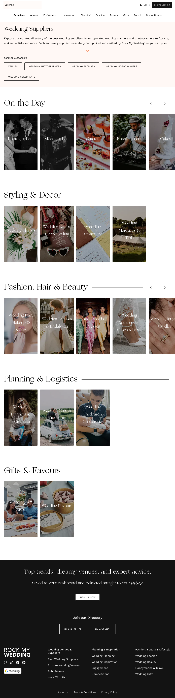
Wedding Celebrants (21, 77)
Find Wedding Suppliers (63, 659)
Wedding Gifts (144, 674)
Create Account (162, 5)
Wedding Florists (83, 66)
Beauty (114, 15)
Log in (144, 5)
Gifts (126, 15)
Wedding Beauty (145, 662)
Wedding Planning (103, 656)
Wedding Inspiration (105, 662)
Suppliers (19, 15)
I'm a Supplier (73, 629)
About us (63, 692)
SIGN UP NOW (87, 597)
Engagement (50, 15)
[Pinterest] (23, 662)
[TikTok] (11, 662)
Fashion (100, 15)
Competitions (153, 15)
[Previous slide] (151, 104)
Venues (34, 15)
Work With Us (56, 677)
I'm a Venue (102, 629)
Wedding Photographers (45, 66)
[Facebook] (17, 662)
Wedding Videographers (121, 66)
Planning (85, 15)
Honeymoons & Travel (149, 668)
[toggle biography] (87, 51)
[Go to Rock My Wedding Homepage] (17, 652)
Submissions (56, 671)
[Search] (6, 5)
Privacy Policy (109, 692)
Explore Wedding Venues (64, 665)
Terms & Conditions (85, 692)
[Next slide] (165, 104)
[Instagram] (5, 662)
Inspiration (69, 15)
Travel (137, 15)
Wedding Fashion (146, 656)
